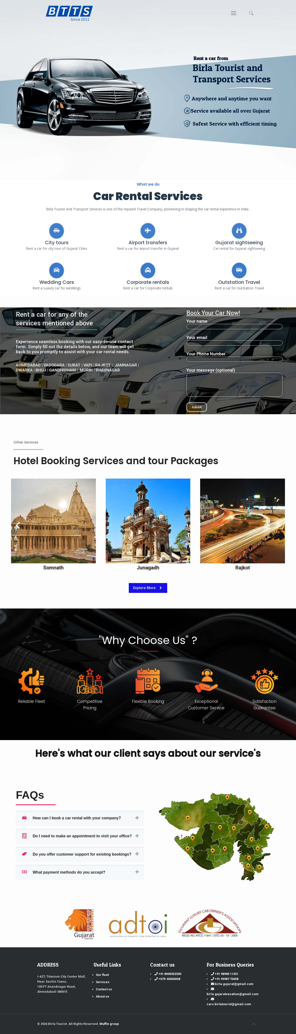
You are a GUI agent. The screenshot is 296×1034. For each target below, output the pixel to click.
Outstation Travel (239, 282)
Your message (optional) (234, 382)
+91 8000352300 (167, 974)
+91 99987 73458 (224, 979)
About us (102, 996)
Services (102, 982)
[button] (17, 525)
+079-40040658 (167, 979)
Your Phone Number (234, 356)
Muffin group (109, 1024)
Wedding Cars (56, 282)
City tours (56, 242)
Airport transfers (148, 242)
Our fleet (102, 975)
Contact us (104, 989)
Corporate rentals (148, 282)
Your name (234, 324)
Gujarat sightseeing (239, 242)
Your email (234, 340)
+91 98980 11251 (224, 974)
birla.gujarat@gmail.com (232, 984)
